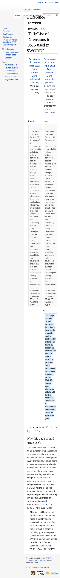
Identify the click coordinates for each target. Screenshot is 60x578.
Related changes (11, 68)
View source (27, 16)
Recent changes (11, 52)
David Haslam (46, 504)
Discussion (36, 10)
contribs (34, 82)
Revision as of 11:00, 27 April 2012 (34, 62)
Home (5, 28)
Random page (10, 55)
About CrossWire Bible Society (37, 567)
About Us (6, 31)
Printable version (11, 74)
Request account (51, 2)
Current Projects (9, 45)
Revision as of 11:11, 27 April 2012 (50, 62)
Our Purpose (8, 34)
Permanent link (11, 77)
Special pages (10, 71)
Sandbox (8, 58)
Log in (40, 2)
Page (27, 10)
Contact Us (7, 37)
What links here (11, 65)
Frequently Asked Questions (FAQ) (10, 41)
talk (38, 79)
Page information (11, 79)
